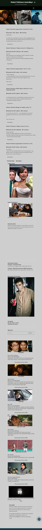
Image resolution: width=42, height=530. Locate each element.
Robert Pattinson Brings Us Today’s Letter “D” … (19, 107)
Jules (17, 32)
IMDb (26, 362)
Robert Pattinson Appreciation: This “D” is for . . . (19, 69)
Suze (18, 72)
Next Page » (19, 161)
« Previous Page (10, 161)
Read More (10, 44)
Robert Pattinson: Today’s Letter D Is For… (17, 126)
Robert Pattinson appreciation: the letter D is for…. (19, 29)
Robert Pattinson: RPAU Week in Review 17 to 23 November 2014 (19, 89)
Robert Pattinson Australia (21, 2)
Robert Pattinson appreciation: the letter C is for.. (19, 143)
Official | (16, 362)
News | (19, 362)
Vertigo (19, 51)
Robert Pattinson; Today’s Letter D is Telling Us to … (20, 48)
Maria (18, 93)
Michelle (19, 129)
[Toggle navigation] (33, 8)
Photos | (23, 362)
